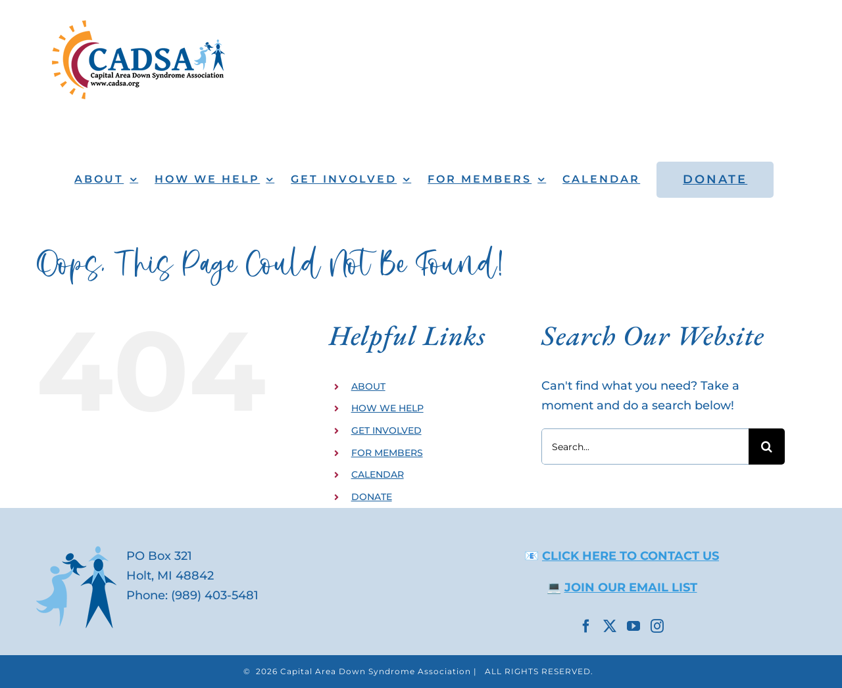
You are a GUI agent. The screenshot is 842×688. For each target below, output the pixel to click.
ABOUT (368, 386)
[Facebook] (586, 626)
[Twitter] (609, 626)
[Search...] (645, 446)
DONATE (371, 497)
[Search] (767, 446)
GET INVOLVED (386, 430)
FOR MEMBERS (387, 453)
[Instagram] (657, 626)
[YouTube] (633, 626)
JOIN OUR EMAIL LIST (630, 587)
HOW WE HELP (387, 408)
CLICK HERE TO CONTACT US (630, 556)
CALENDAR (377, 474)
